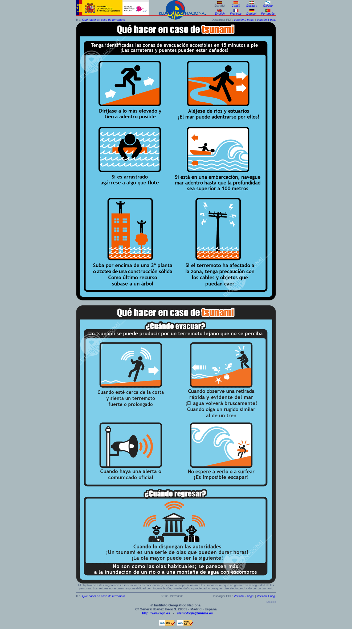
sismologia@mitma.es (195, 613)
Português (268, 12)
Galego (268, 4)
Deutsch (251, 12)
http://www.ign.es (154, 613)
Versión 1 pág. (266, 19)
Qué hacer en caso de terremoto (103, 19)
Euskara (251, 4)
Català (235, 4)
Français (236, 12)
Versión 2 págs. (244, 19)
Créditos (271, 601)
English (220, 12)
